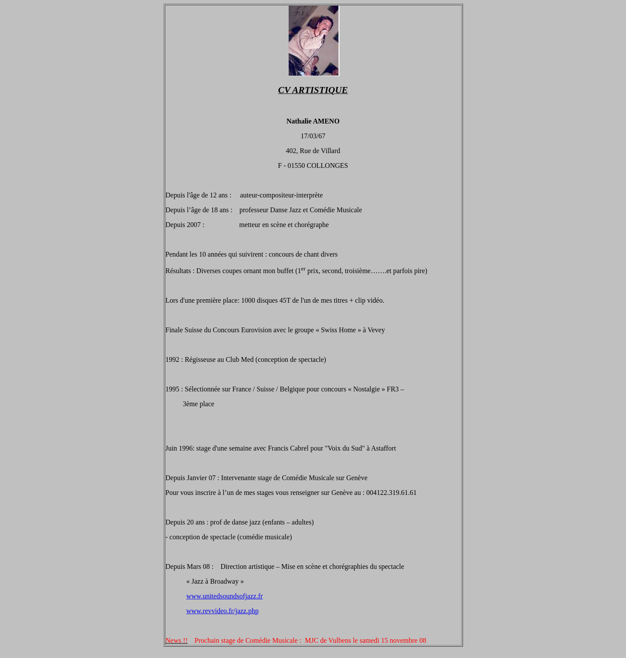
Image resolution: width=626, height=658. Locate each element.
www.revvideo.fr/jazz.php (222, 611)
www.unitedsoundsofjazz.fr (224, 596)
